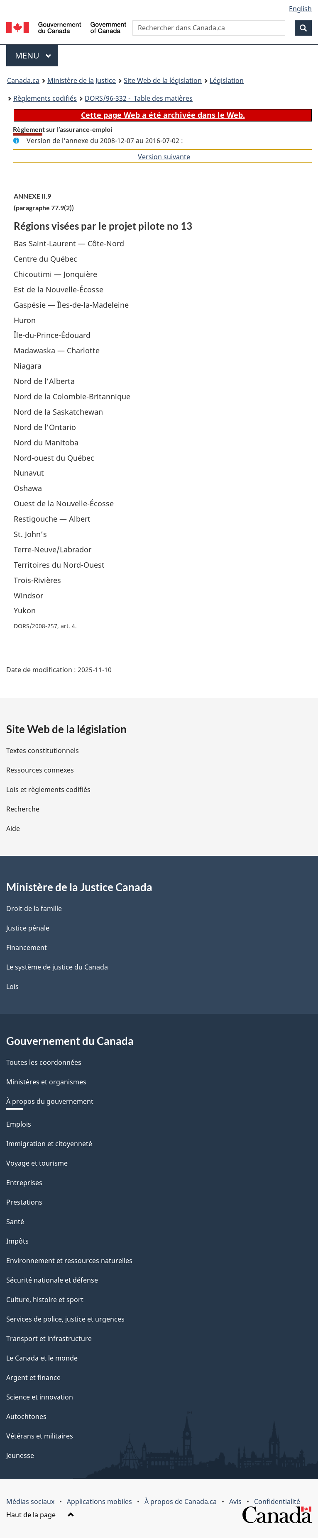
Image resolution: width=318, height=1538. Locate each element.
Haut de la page (40, 1514)
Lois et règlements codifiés (48, 789)
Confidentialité (277, 1501)
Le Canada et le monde (42, 1358)
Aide (13, 828)
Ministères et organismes (46, 1081)
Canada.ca (23, 80)
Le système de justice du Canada (57, 967)
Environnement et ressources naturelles (69, 1260)
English (300, 8)
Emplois (18, 1124)
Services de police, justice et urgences (65, 1319)
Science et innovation (39, 1397)
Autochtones (26, 1416)
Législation (227, 80)
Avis (235, 1501)
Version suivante (164, 156)
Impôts (17, 1241)
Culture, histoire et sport (44, 1299)
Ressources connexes (40, 770)
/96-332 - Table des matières (139, 98)
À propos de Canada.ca (180, 1501)
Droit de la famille (34, 908)
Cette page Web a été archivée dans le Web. (163, 115)
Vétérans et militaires (39, 1436)
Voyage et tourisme (37, 1163)
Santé (15, 1221)
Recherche (22, 809)
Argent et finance (33, 1377)
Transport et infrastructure (49, 1338)
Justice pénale (27, 928)
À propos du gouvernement (49, 1101)
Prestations (24, 1202)
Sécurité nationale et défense (52, 1280)
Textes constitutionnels (42, 750)
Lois (12, 986)
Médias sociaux (30, 1501)
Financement (26, 947)
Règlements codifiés (45, 98)
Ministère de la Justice (81, 80)
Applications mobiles (99, 1501)
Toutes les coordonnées (43, 1062)
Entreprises (24, 1182)
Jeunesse (20, 1455)
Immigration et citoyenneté (49, 1143)
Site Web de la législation (163, 80)
